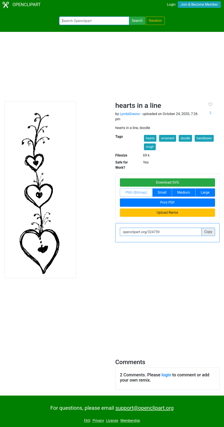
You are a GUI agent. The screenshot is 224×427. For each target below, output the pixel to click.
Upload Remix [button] (167, 212)
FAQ (87, 421)
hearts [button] (150, 138)
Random (155, 21)
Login (171, 4)
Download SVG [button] (167, 182)
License (112, 421)
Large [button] (205, 192)
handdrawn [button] (204, 138)
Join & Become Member (199, 4)
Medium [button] (183, 192)
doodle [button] (185, 138)
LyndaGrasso (130, 114)
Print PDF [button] (167, 202)
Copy (208, 232)
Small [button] (162, 192)
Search (137, 21)
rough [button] (150, 146)
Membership (130, 421)
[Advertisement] (112, 68)
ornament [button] (167, 138)
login (166, 374)
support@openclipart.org (144, 408)
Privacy (98, 421)
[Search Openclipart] (94, 21)
